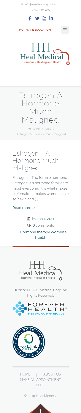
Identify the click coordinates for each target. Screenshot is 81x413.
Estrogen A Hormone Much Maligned (41, 134)
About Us (52, 374)
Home (36, 128)
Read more (24, 208)
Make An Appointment (40, 380)
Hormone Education (32, 29)
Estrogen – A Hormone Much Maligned (36, 161)
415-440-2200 (42, 9)
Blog (48, 128)
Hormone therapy (35, 232)
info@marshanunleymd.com (41, 4)
